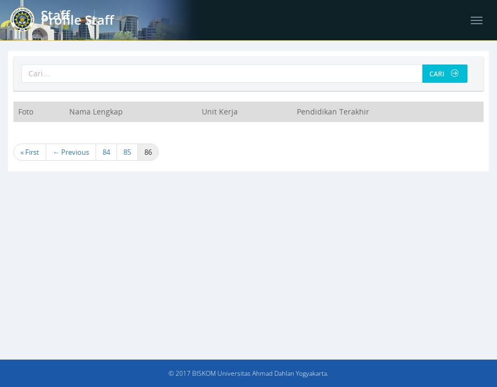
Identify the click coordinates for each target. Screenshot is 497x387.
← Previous (71, 152)
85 (127, 152)
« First (29, 152)
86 (148, 152)
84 (106, 152)
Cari (443, 73)
